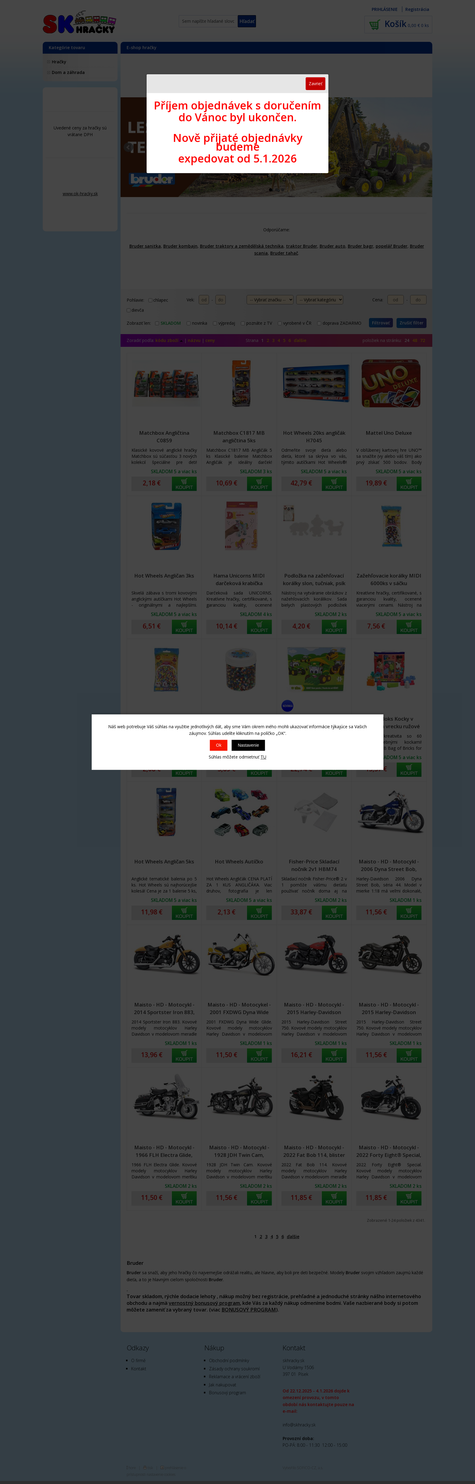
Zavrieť (315, 83)
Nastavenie (248, 745)
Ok (218, 745)
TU (263, 757)
